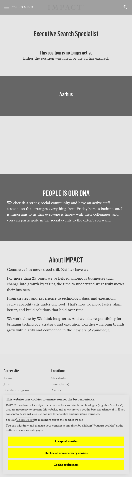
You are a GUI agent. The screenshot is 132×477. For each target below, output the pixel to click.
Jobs (7, 384)
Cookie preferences (66, 464)
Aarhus (56, 390)
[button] (125, 7)
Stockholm (59, 378)
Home (8, 378)
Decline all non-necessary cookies (66, 453)
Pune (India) (60, 384)
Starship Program (16, 390)
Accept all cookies (66, 441)
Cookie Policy (25, 419)
